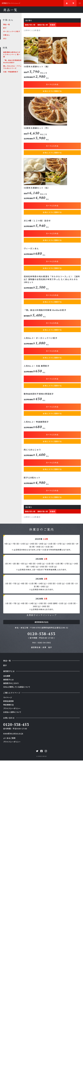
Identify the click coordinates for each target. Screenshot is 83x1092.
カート (73, 3)
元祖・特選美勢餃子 (10, 72)
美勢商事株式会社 (41, 622)
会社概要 (6, 676)
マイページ (7, 697)
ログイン (67, 3)
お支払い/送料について (12, 712)
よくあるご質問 (9, 738)
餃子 (5, 28)
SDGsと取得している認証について (16, 687)
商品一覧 (6, 24)
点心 (5, 38)
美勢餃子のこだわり (11, 683)
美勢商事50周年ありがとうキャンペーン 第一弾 (11, 54)
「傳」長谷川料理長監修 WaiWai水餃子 (12, 61)
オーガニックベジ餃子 (11, 31)
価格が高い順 (42, 24)
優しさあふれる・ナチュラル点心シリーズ (12, 67)
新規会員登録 (8, 701)
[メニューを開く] (80, 3)
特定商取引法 (8, 704)
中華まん (6, 35)
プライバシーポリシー (12, 708)
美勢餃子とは (8, 679)
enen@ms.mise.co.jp (13, 733)
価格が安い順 (30, 24)
